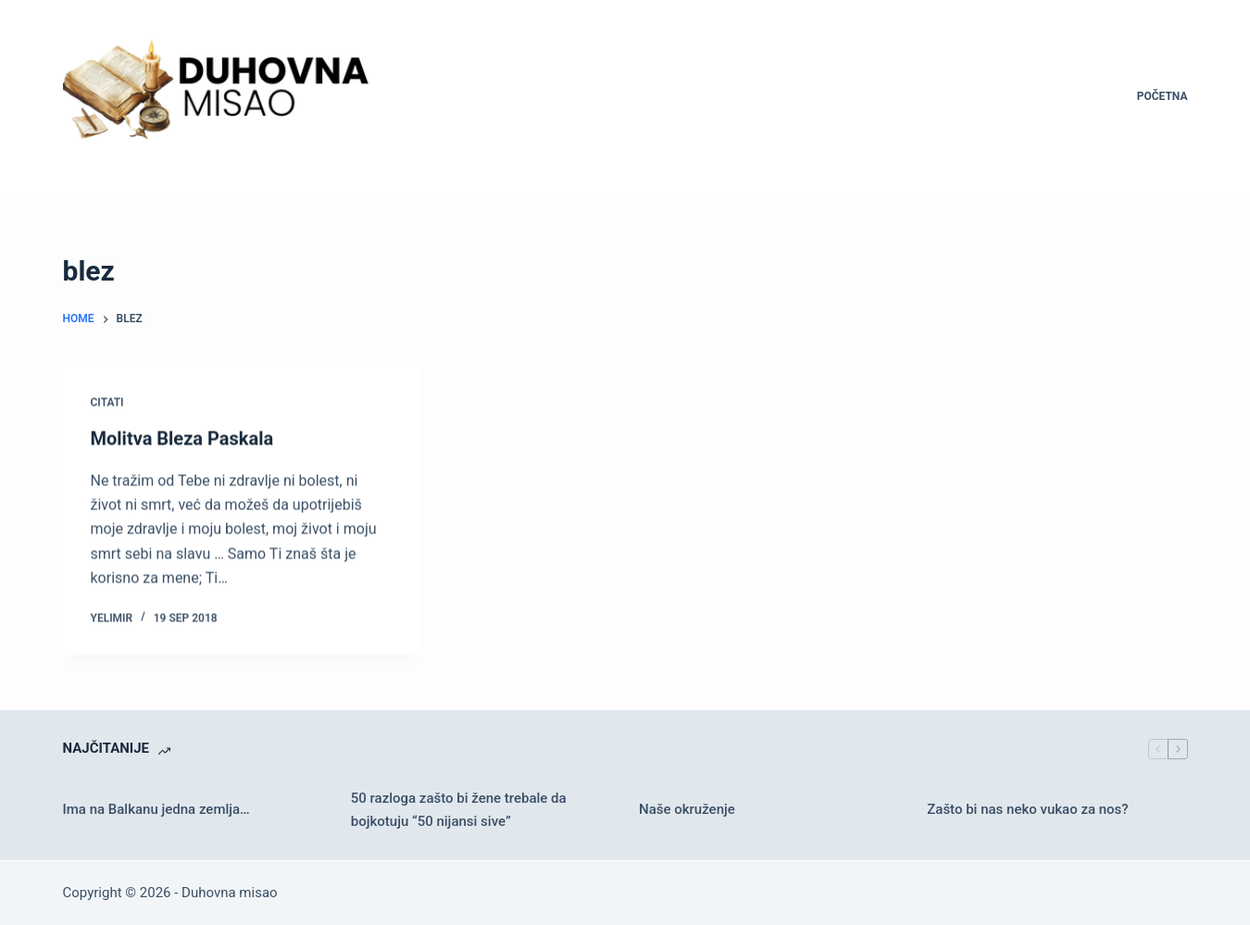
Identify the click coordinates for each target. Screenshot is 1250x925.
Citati (107, 402)
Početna (1162, 96)
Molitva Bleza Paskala (182, 439)
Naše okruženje (687, 809)
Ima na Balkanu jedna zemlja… (156, 809)
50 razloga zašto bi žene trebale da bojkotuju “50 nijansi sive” (459, 810)
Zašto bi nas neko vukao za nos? (1027, 809)
